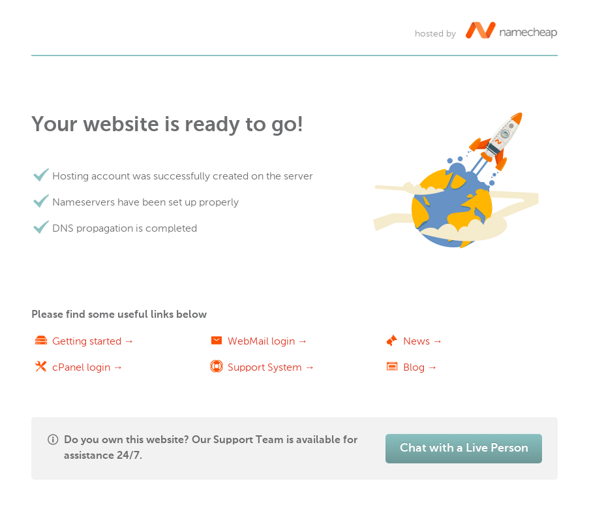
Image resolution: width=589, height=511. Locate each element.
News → (423, 341)
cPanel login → (87, 367)
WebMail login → (268, 341)
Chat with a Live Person (464, 448)
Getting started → (93, 341)
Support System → (271, 367)
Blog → (420, 367)
